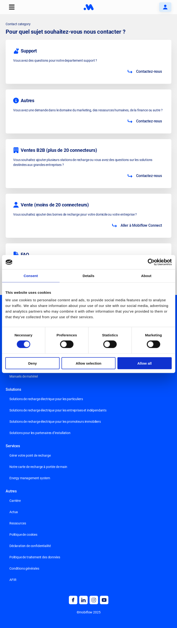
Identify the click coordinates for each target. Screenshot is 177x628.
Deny (32, 363)
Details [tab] (88, 276)
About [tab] (146, 276)
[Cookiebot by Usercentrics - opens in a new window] (151, 262)
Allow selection (88, 363)
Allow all (144, 363)
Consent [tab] (31, 276)
